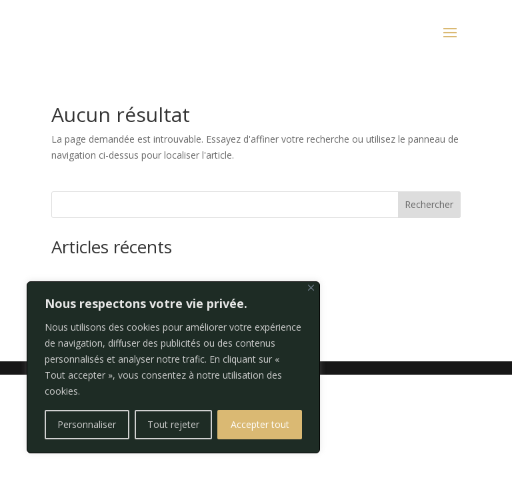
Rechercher (429, 204)
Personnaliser (86, 424)
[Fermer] (311, 288)
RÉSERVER (71, 33)
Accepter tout (260, 424)
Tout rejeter (173, 424)
